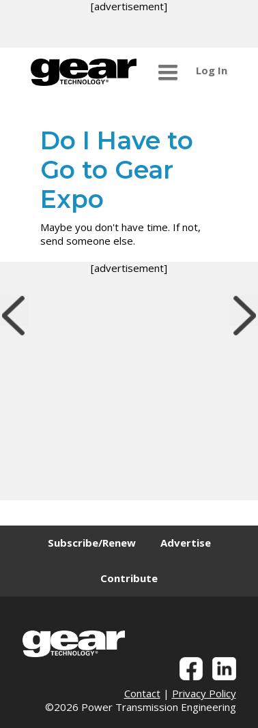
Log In (211, 70)
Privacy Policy (204, 693)
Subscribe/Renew (92, 542)
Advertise (185, 542)
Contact (142, 693)
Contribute (129, 578)
